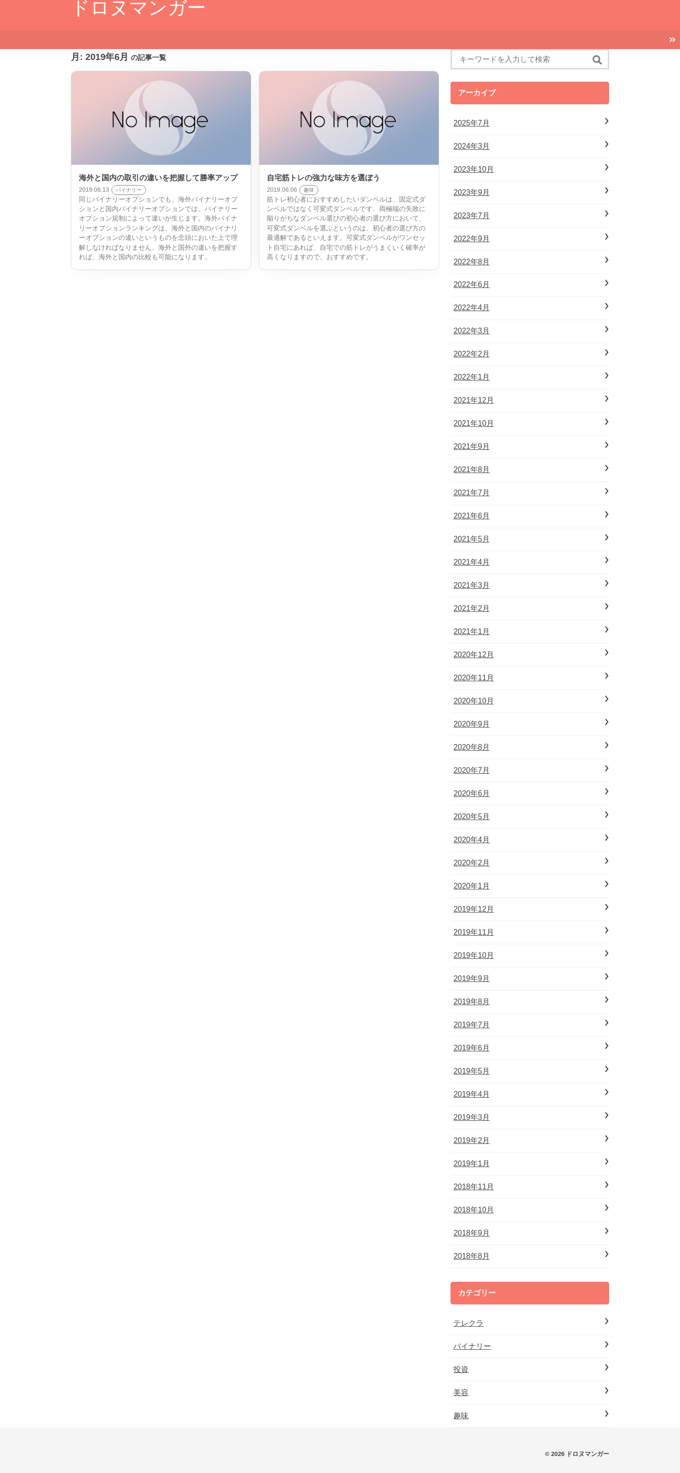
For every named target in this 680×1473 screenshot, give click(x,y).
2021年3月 (471, 585)
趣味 (460, 1416)
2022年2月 (471, 354)
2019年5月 (471, 1071)
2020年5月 (471, 817)
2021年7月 (471, 493)
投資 (460, 1369)
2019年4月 (471, 1094)
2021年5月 (471, 539)
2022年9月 (471, 239)
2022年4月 (471, 308)
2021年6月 (471, 516)
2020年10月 (473, 701)
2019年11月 (473, 932)
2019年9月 (471, 978)
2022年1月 (471, 377)
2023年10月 (473, 169)
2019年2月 (471, 1140)
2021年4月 (471, 562)
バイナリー (472, 1346)
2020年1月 (471, 886)
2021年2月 (471, 608)
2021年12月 (473, 400)
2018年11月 (473, 1187)
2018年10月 (473, 1210)
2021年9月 (471, 446)
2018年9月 (471, 1233)
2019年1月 (471, 1164)
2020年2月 (471, 863)
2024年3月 (471, 146)
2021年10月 (473, 423)
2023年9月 (471, 192)
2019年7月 (471, 1025)
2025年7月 (471, 123)
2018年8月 (471, 1256)
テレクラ (468, 1323)
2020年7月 (471, 770)
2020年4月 (471, 840)
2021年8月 (471, 470)
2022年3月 (471, 331)
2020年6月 (471, 793)
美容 (460, 1392)
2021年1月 (471, 631)
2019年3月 (471, 1117)
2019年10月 (473, 955)
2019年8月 (471, 1002)
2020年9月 (471, 724)
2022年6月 (471, 284)
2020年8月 (471, 747)
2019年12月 (473, 909)
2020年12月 (473, 655)
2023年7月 (471, 216)
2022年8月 (471, 262)
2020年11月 (473, 678)
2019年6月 (471, 1048)
